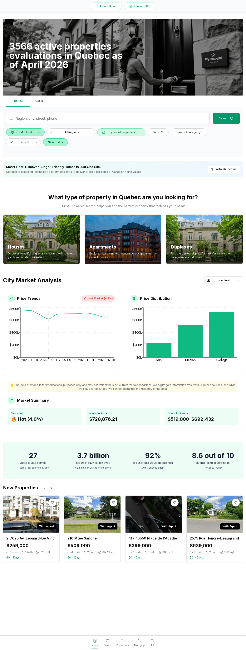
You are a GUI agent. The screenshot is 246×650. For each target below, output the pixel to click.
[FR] (153, 642)
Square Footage (189, 132)
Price (158, 132)
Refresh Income (224, 169)
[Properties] (122, 642)
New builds (55, 142)
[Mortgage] (140, 642)
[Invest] (95, 642)
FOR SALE (18, 101)
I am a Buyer (106, 6)
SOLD (39, 101)
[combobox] (25, 132)
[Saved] (107, 642)
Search (226, 118)
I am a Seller (139, 6)
